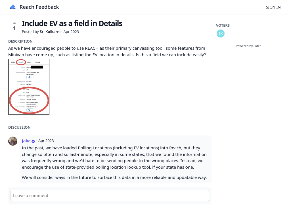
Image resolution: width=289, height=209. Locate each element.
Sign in (273, 7)
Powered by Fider (248, 46)
